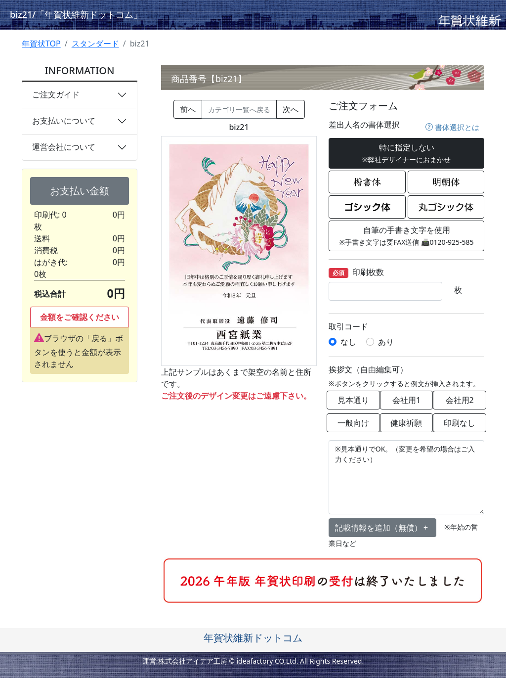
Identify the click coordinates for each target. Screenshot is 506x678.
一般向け (353, 422)
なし (348, 341)
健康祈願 (406, 422)
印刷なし (459, 422)
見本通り (353, 400)
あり (386, 341)
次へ (290, 109)
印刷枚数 (356, 273)
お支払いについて (63, 120)
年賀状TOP (41, 43)
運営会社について (63, 146)
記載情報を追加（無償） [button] (382, 527)
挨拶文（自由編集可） (368, 369)
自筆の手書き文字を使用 (406, 236)
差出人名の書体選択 (364, 125)
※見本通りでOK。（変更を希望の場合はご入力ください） (406, 477)
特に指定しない (406, 153)
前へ (188, 109)
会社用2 (460, 400)
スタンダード (95, 43)
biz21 (76, 14)
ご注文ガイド (56, 94)
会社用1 (406, 400)
